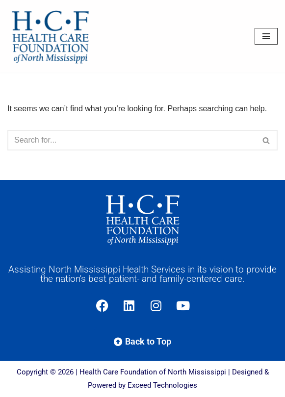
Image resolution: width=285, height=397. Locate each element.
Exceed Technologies (162, 385)
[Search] (131, 140)
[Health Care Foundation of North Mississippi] (52, 36)
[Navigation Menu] (266, 36)
